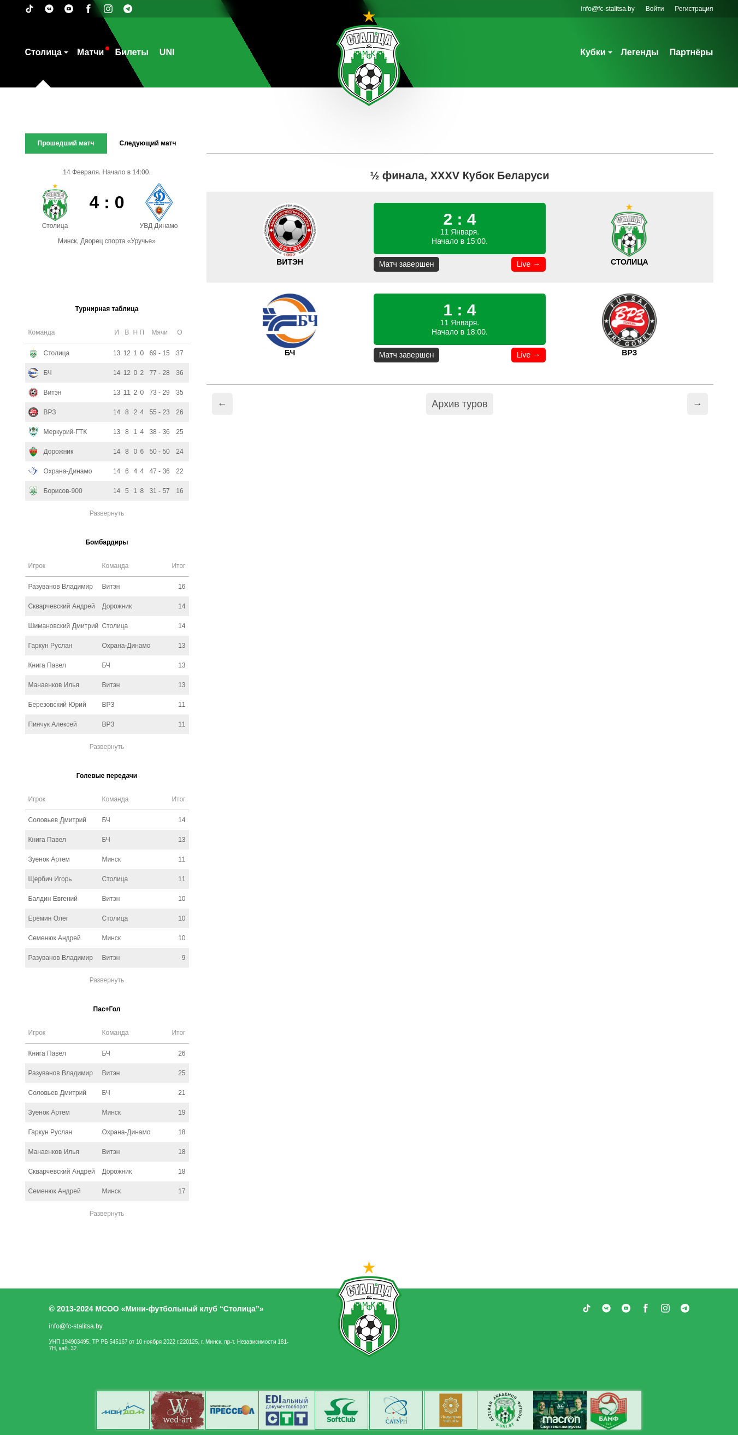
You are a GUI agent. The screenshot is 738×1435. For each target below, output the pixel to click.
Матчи (90, 52)
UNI (167, 52)
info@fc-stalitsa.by (608, 9)
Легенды (640, 52)
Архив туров (459, 404)
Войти (655, 9)
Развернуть (107, 513)
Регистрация (694, 9)
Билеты (131, 52)
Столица (43, 52)
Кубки (592, 52)
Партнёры (691, 52)
